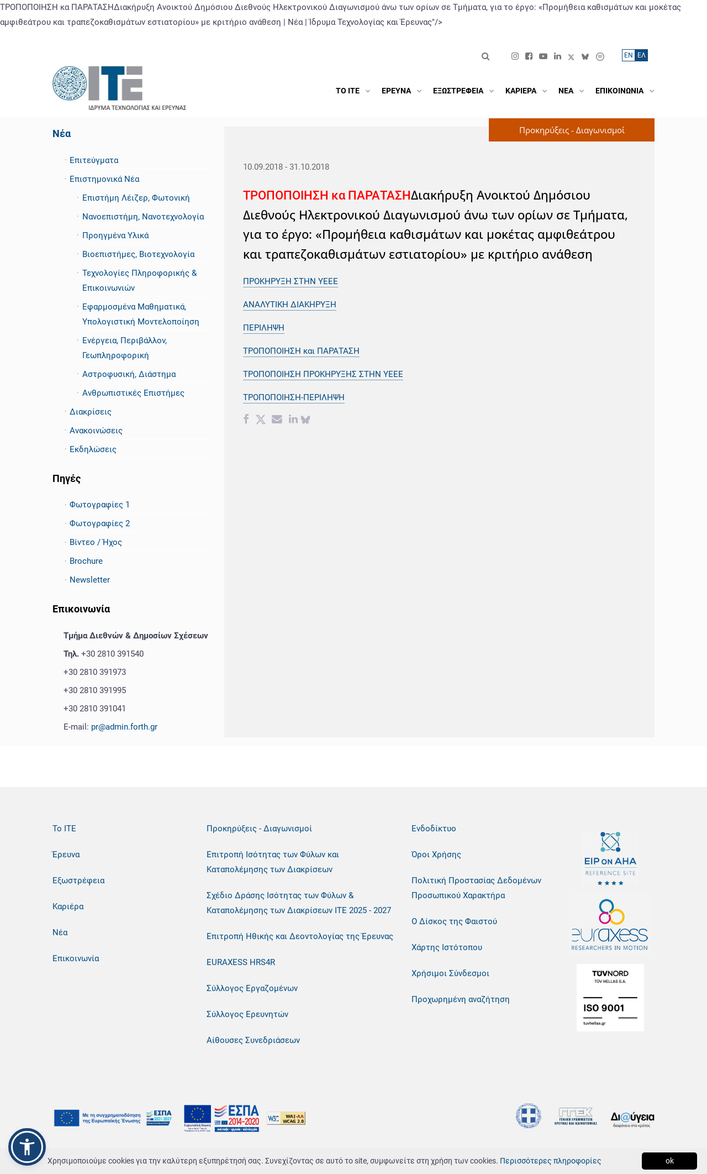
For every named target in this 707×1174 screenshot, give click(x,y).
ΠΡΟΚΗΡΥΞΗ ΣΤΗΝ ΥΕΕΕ (290, 281)
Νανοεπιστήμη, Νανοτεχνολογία (143, 217)
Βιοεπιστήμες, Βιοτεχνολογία (138, 254)
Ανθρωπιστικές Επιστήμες (133, 393)
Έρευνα (66, 854)
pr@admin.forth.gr (124, 727)
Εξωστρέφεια (78, 880)
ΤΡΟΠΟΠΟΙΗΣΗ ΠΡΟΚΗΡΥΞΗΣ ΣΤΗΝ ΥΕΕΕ (323, 374)
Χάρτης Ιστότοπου (446, 947)
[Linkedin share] (293, 421)
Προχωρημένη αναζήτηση (460, 999)
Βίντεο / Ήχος (96, 542)
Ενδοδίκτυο (433, 829)
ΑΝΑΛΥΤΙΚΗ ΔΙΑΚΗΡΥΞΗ (289, 305)
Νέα (61, 133)
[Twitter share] (261, 421)
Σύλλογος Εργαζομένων (252, 988)
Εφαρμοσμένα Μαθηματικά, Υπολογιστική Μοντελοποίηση (140, 314)
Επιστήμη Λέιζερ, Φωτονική (136, 198)
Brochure (86, 561)
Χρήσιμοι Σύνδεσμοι (450, 973)
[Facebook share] (246, 421)
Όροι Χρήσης (436, 854)
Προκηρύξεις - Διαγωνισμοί (259, 829)
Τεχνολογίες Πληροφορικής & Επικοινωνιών (139, 280)
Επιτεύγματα (94, 160)
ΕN (628, 55)
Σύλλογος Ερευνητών (247, 1014)
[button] (27, 1147)
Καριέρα (67, 906)
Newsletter (90, 580)
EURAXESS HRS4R (241, 962)
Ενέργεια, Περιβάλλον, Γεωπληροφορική (124, 348)
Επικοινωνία (75, 958)
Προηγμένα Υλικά (115, 235)
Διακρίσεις (91, 412)
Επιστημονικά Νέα (104, 179)
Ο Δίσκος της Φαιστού (454, 921)
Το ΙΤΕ (64, 829)
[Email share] (277, 421)
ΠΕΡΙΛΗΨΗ (263, 328)
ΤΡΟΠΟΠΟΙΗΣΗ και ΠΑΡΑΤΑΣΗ (301, 351)
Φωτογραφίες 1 (100, 505)
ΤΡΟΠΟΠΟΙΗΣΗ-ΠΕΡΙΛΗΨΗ (294, 397)
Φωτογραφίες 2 (100, 523)
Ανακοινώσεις (96, 431)
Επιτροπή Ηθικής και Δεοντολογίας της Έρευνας (300, 936)
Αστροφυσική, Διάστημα (129, 374)
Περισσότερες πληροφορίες (551, 1160)
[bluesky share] (305, 421)
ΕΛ (641, 55)
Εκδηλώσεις (93, 449)
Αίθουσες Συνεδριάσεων (253, 1040)
